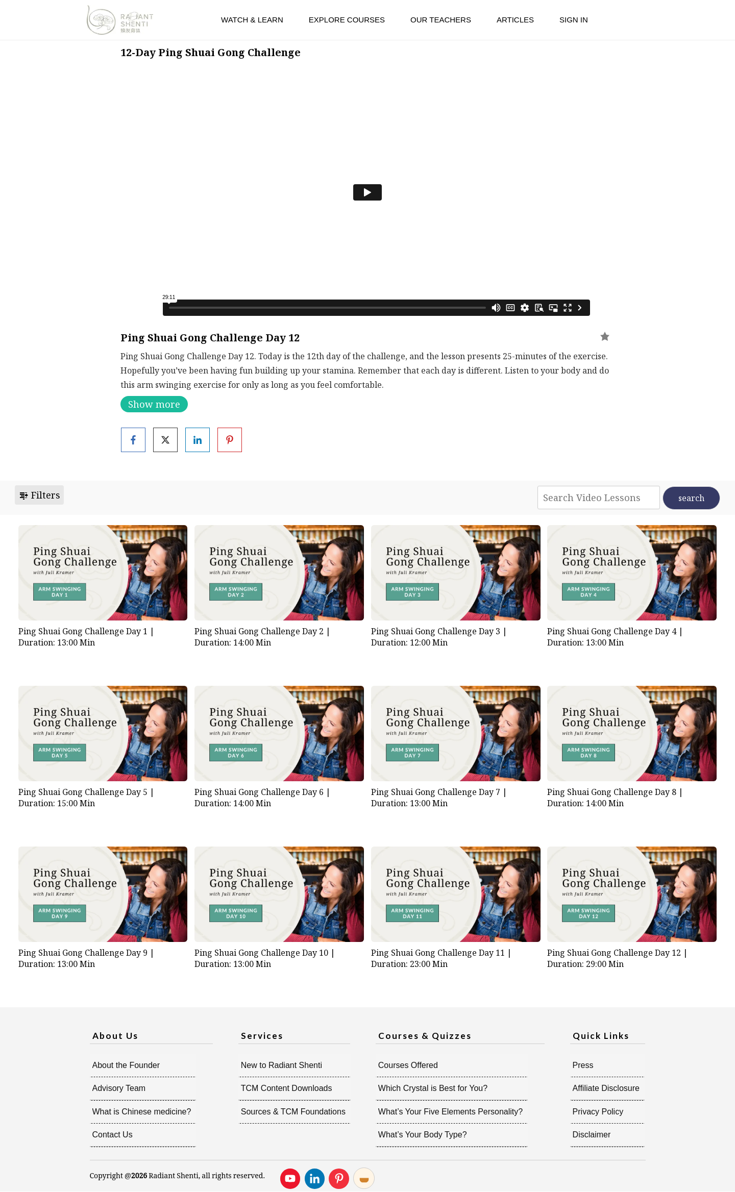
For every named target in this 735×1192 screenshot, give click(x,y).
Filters (39, 495)
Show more (154, 404)
